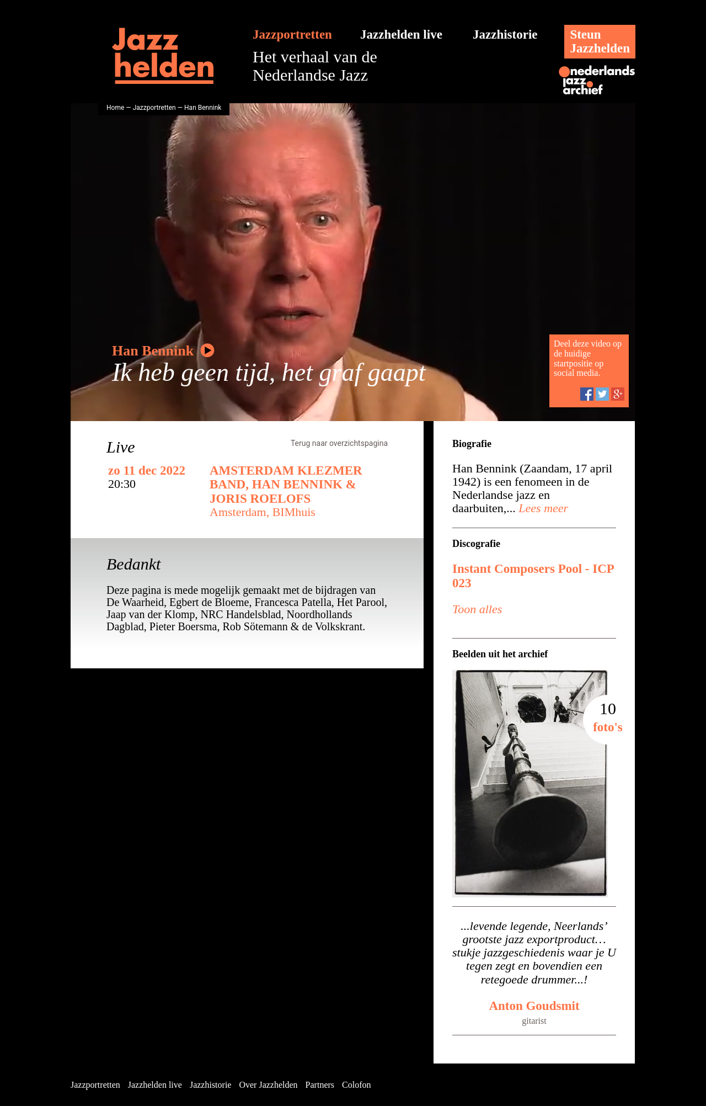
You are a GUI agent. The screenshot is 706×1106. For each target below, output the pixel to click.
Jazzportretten (292, 34)
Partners (320, 1084)
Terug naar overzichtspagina (339, 443)
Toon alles (477, 609)
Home (115, 107)
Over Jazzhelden (268, 1084)
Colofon (356, 1084)
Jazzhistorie (505, 34)
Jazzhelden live (401, 34)
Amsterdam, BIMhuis (262, 512)
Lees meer (542, 508)
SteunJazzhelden (600, 41)
